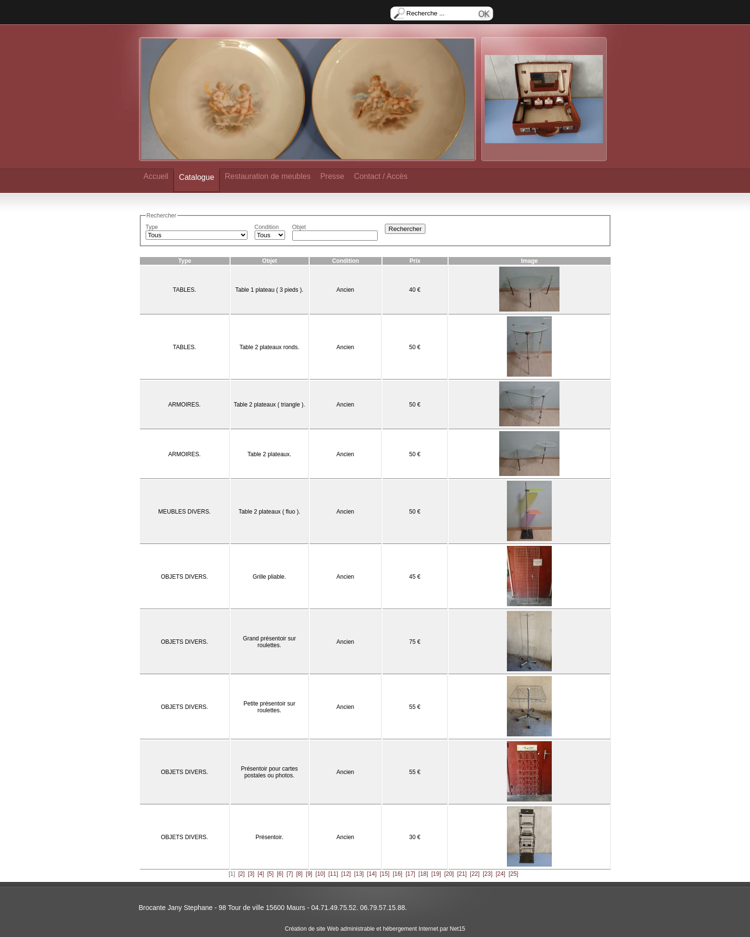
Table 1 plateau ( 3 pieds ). (269, 289)
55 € (414, 707)
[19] (436, 873)
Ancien (346, 289)
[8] (299, 873)
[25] (513, 873)
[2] (241, 873)
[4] (261, 873)
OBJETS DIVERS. (184, 576)
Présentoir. (269, 837)
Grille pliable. (269, 576)
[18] (423, 873)
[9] (309, 873)
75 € (414, 641)
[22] (474, 873)
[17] (410, 873)
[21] (462, 873)
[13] (359, 873)
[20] (449, 873)
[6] (280, 873)
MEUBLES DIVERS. (184, 511)
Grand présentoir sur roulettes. (269, 642)
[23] (487, 873)
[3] (251, 873)
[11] (333, 873)
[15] (385, 873)
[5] (270, 873)
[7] (289, 873)
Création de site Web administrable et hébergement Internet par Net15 (375, 928)
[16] (397, 873)
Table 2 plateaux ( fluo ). (269, 511)
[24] (500, 873)
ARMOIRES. (184, 404)
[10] (320, 873)
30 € (414, 837)
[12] (346, 873)
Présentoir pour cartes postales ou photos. (269, 772)
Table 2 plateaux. (269, 454)
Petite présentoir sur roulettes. (269, 707)
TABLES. (184, 289)
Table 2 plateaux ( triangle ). (269, 404)
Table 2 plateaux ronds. (269, 347)
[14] (372, 873)
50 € (414, 347)
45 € (414, 576)
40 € (414, 289)
